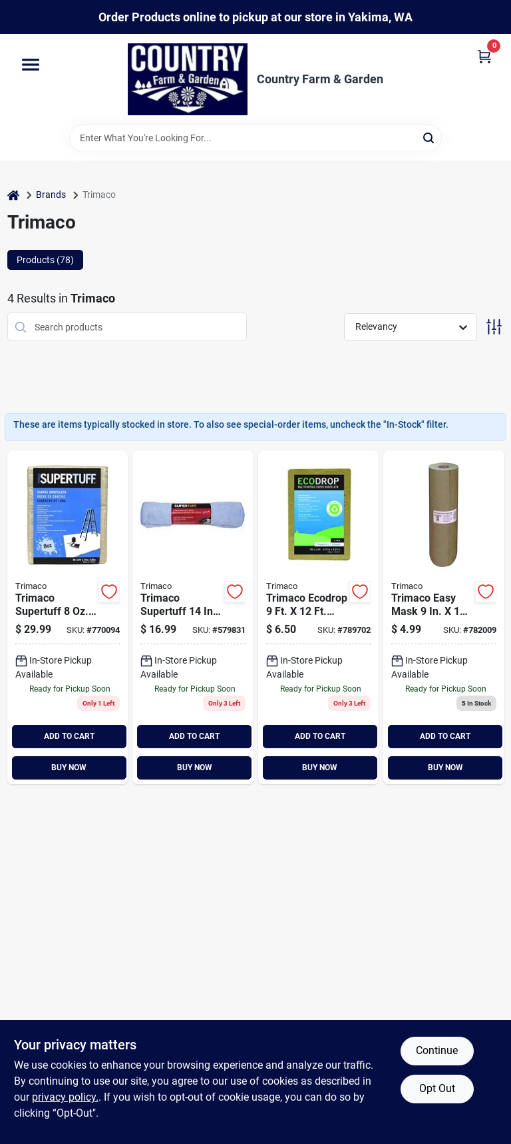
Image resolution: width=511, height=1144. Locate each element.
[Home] (13, 195)
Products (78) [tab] (45, 260)
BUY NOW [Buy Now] (68, 767)
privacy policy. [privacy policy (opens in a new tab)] (65, 1097)
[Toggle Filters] (494, 326)
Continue (437, 1050)
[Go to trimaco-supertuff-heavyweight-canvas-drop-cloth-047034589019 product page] (67, 617)
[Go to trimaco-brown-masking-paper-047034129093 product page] (443, 617)
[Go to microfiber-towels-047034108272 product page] (193, 617)
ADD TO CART (69, 736)
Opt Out (437, 1088)
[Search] (429, 137)
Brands (51, 194)
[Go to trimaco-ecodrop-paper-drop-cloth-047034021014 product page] (318, 617)
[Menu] (30, 65)
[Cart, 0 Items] (484, 56)
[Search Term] (255, 138)
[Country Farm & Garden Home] (188, 79)
